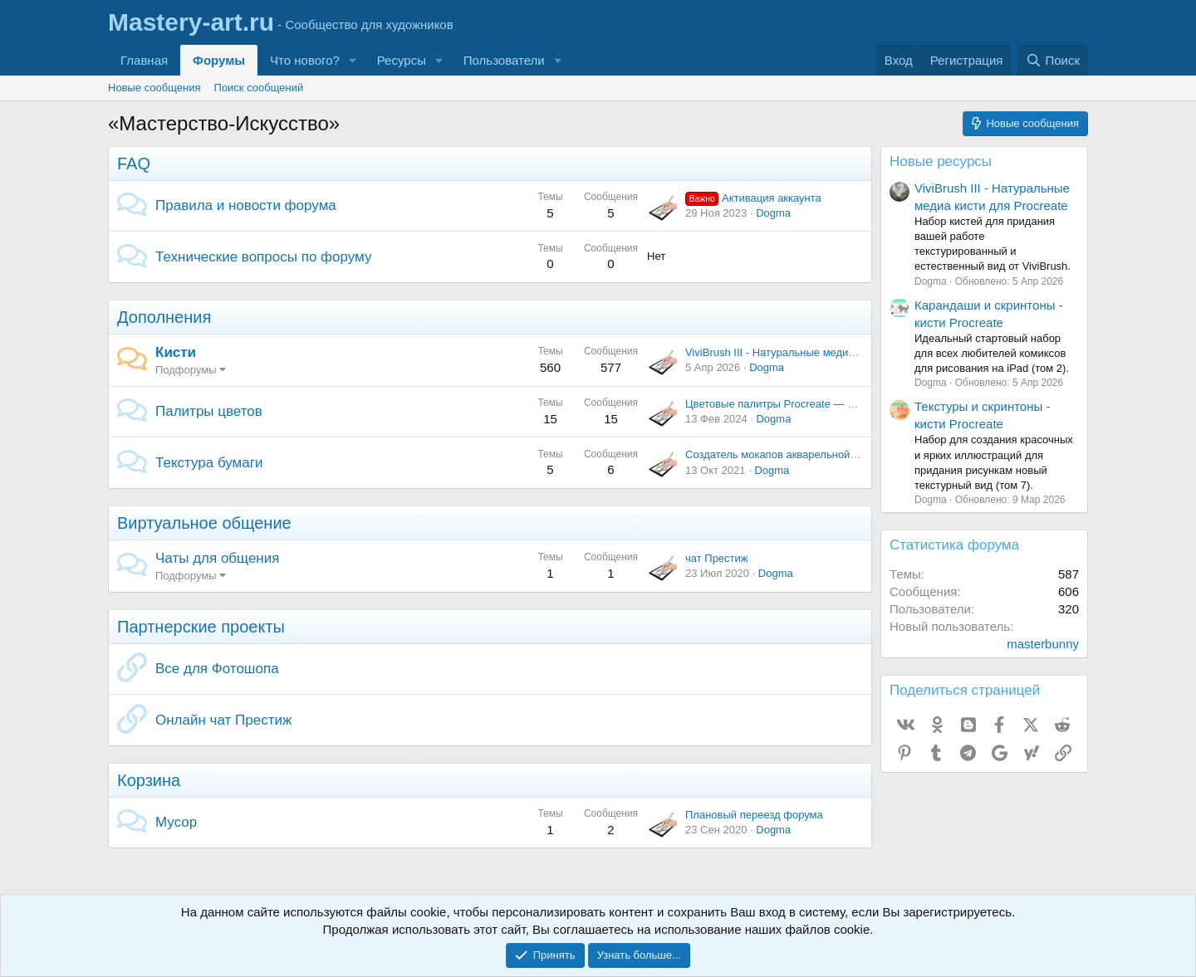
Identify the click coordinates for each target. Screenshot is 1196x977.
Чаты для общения (217, 558)
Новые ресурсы (941, 161)
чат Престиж (716, 558)
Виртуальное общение (204, 523)
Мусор (176, 822)
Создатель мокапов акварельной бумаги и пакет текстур (826, 454)
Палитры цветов (208, 411)
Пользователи (504, 60)
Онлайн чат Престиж (223, 720)
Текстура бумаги (208, 463)
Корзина (148, 780)
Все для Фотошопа (217, 669)
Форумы (219, 60)
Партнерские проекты (201, 627)
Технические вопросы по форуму (263, 257)
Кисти (175, 352)
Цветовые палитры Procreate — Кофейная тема (805, 404)
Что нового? (305, 60)
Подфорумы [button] (186, 370)
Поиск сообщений (259, 87)
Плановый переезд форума (754, 814)
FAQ (133, 163)
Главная (144, 60)
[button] (353, 60)
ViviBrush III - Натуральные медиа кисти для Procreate (820, 352)
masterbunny (1043, 644)
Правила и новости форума (245, 205)
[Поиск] (1052, 60)
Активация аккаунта (753, 198)
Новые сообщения (154, 87)
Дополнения (164, 317)
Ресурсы (401, 60)
